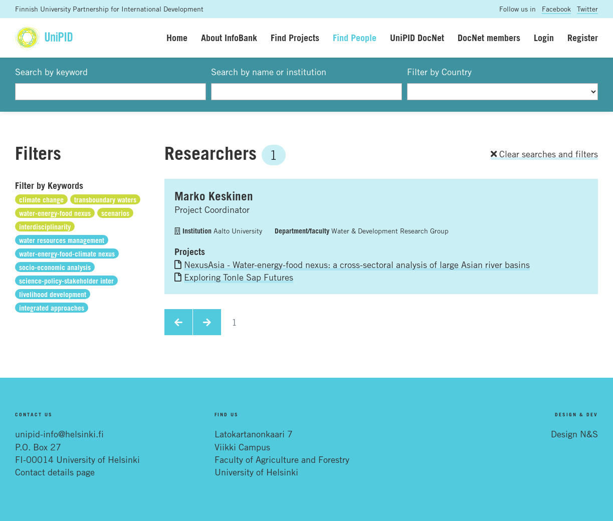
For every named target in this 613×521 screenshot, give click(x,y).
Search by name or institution (268, 71)
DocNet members (489, 37)
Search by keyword (51, 71)
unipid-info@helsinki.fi (59, 433)
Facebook (556, 9)
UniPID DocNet (417, 37)
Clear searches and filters (544, 153)
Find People (354, 37)
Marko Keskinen (213, 196)
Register (582, 37)
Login (544, 37)
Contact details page (55, 471)
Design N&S (574, 433)
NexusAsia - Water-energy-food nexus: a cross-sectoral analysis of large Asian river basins (357, 264)
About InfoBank (229, 37)
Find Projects (295, 37)
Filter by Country (439, 71)
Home (176, 37)
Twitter (587, 9)
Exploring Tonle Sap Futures (238, 277)
